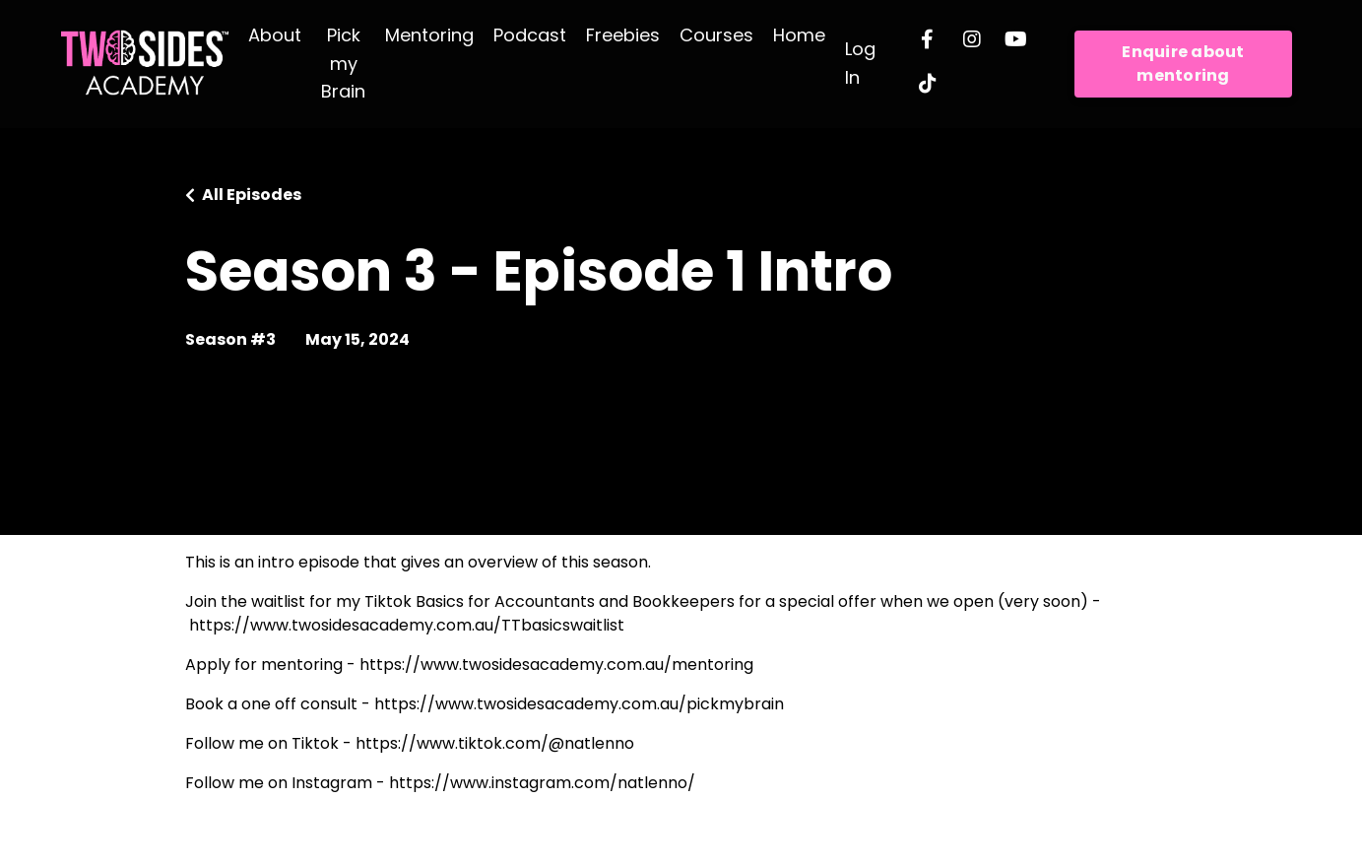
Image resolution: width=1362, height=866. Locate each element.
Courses (716, 35)
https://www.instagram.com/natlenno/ (542, 782)
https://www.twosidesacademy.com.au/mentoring (556, 664)
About (274, 35)
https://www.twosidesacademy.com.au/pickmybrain (579, 704)
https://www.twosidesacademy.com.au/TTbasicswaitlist (406, 625)
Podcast (529, 35)
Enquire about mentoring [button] (1183, 63)
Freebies (623, 35)
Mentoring (429, 35)
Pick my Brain (343, 63)
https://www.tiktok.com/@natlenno (495, 743)
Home (799, 35)
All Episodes (251, 194)
